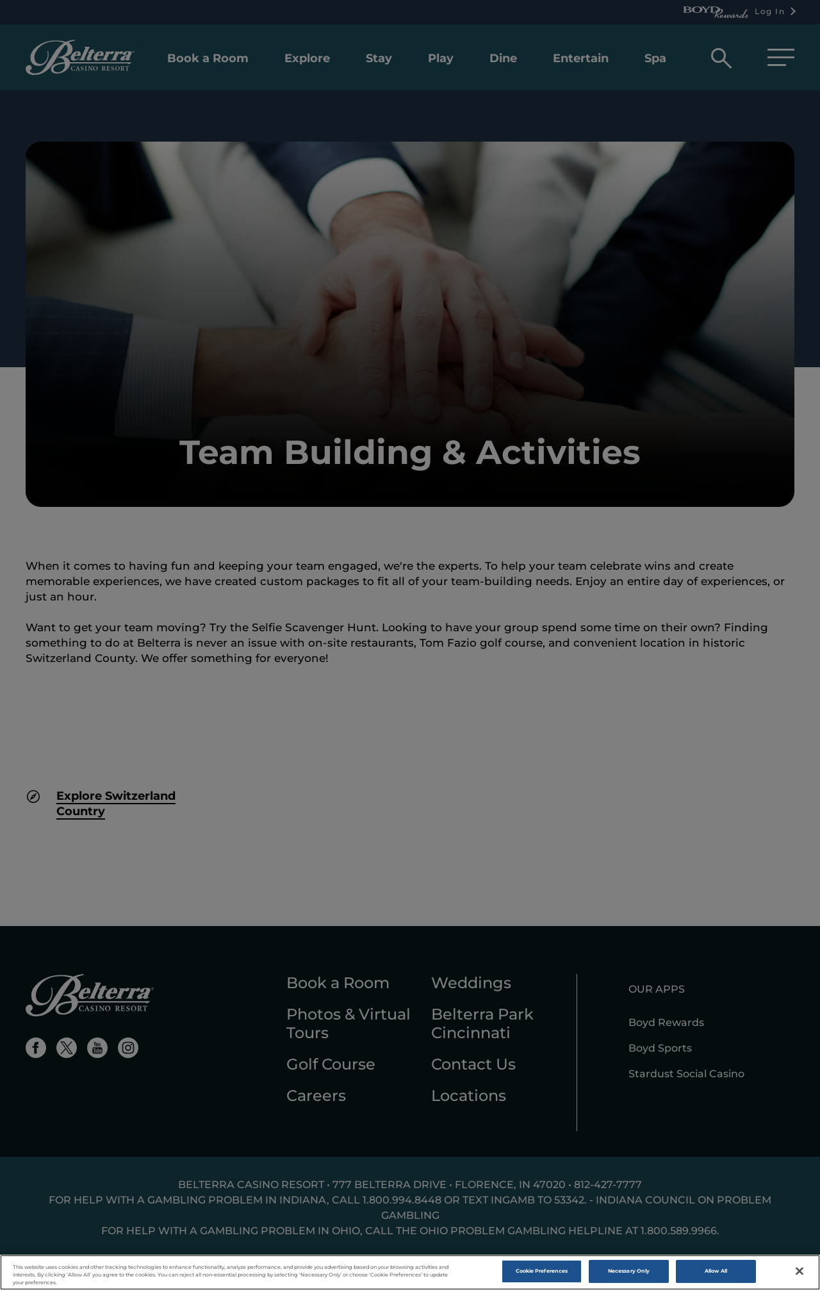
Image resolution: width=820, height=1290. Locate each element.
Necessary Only (629, 1274)
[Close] (799, 1274)
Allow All (716, 1274)
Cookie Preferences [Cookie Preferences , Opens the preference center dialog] (542, 1274)
